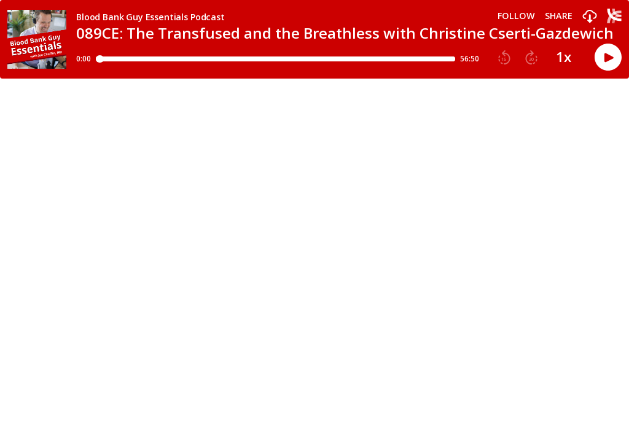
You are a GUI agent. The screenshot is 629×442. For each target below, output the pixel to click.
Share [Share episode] (558, 16)
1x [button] (563, 57)
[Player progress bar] (275, 58)
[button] (589, 17)
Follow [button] (516, 16)
